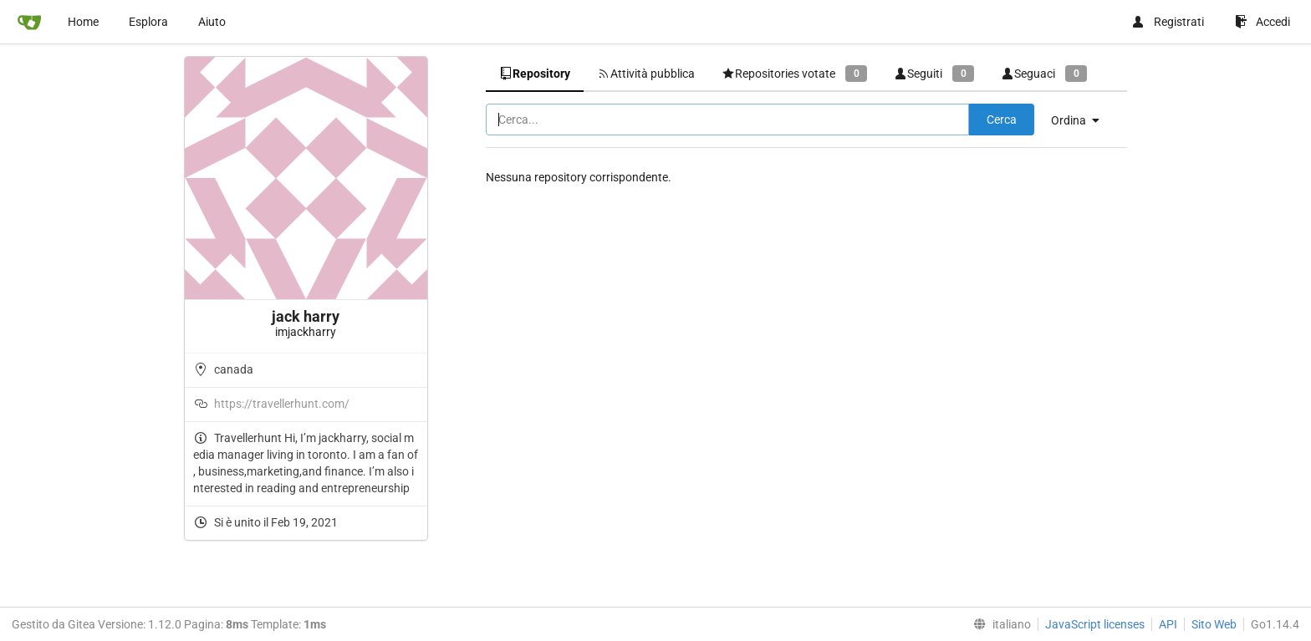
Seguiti (934, 73)
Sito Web (1214, 624)
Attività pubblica (646, 73)
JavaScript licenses (1095, 624)
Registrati (1167, 21)
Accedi (1262, 21)
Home (83, 21)
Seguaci (1044, 73)
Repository (534, 73)
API (1168, 624)
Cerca (1002, 119)
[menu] (1081, 120)
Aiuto (212, 21)
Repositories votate (794, 73)
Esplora (148, 21)
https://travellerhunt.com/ (281, 403)
